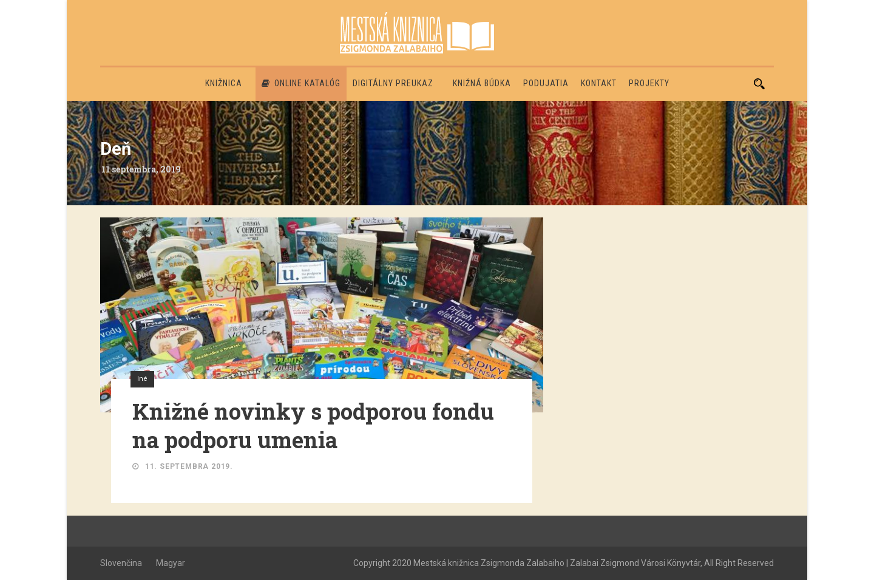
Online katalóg (301, 83)
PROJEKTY (649, 83)
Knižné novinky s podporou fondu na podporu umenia (313, 425)
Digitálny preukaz (393, 83)
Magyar (170, 563)
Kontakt (599, 83)
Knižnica (223, 83)
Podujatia (546, 83)
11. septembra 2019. (189, 466)
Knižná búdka (482, 83)
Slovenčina (121, 563)
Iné (142, 379)
